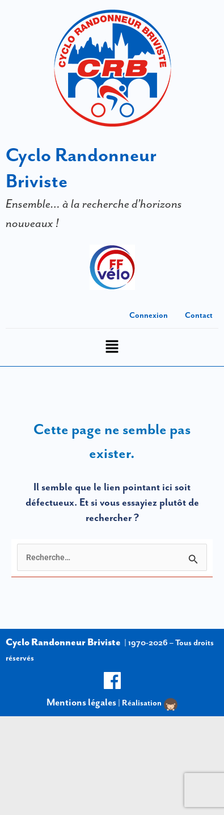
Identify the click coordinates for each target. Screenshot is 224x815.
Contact (199, 315)
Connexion (148, 315)
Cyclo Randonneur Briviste (63, 642)
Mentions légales (81, 702)
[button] (111, 347)
